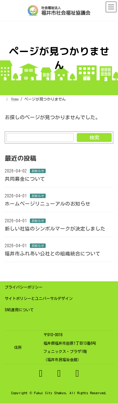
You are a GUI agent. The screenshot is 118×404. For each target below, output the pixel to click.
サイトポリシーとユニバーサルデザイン (39, 298)
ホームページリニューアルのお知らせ (47, 203)
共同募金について (25, 178)
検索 (94, 137)
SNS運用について (19, 310)
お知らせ (37, 171)
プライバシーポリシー (23, 287)
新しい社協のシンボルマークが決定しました (55, 228)
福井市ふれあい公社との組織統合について (52, 253)
